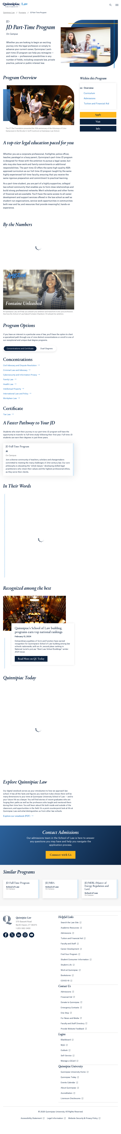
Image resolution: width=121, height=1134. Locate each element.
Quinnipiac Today (69, 1077)
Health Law (8, 384)
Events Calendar (68, 1083)
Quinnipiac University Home (73, 1072)
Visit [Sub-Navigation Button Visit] (98, 122)
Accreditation (67, 1093)
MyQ (63, 1045)
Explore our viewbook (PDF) (16, 816)
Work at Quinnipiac (69, 970)
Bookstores (66, 975)
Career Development (70, 949)
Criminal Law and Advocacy (15, 370)
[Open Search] (110, 5)
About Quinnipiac (69, 1088)
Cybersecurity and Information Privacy (20, 375)
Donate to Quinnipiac (70, 1002)
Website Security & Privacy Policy (84, 1118)
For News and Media (70, 1018)
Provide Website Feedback (73, 1029)
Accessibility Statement (32, 1118)
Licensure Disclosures (71, 1098)
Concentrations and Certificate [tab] (20, 349)
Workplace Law (10, 398)
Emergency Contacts (70, 1008)
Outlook (64, 1050)
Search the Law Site (70, 923)
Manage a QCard (68, 1061)
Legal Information (56, 1118)
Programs (22, 12)
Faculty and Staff (68, 944)
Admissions (89, 98)
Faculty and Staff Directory (73, 1024)
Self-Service (66, 1056)
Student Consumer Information (75, 960)
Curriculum (89, 93)
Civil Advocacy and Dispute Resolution (20, 365)
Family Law (8, 380)
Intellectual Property (12, 389)
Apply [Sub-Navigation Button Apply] (98, 115)
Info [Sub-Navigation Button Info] (106, 128)
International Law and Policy (15, 394)
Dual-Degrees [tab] (46, 349)
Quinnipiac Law (9, 12)
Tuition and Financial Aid (96, 104)
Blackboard (66, 1040)
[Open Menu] (117, 5)
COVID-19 (65, 981)
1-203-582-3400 (23, 928)
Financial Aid (67, 997)
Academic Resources (70, 928)
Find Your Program (69, 954)
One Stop (65, 1013)
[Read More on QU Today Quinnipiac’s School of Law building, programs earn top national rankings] (31, 659)
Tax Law (7, 414)
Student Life (66, 965)
